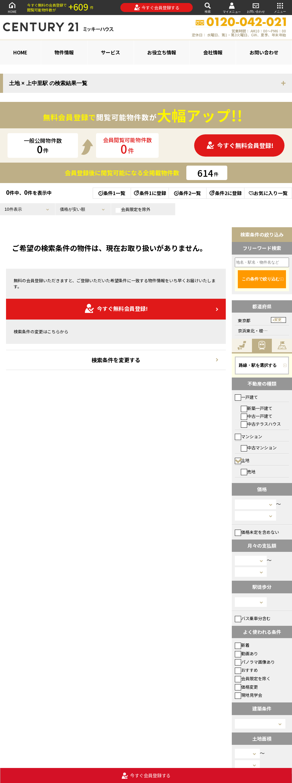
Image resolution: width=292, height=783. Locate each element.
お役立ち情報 (161, 52)
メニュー (280, 7)
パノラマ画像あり (255, 662)
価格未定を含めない (257, 532)
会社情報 (212, 52)
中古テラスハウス (261, 424)
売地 (248, 472)
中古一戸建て (256, 416)
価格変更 (246, 687)
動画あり (246, 653)
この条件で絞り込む (261, 279)
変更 (277, 320)
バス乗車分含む (253, 618)
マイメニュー (232, 8)
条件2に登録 (225, 193)
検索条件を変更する (116, 360)
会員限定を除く (253, 678)
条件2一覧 (187, 193)
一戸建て (246, 397)
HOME (12, 7)
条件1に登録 (149, 193)
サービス (110, 52)
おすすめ (246, 670)
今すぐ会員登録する (156, 8)
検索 (208, 7)
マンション (248, 436)
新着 (242, 645)
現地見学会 (248, 695)
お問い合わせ (256, 7)
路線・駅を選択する (258, 365)
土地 (242, 460)
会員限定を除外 (133, 209)
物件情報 (64, 52)
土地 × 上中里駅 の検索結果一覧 (48, 83)
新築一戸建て (256, 408)
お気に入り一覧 (268, 193)
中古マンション (259, 448)
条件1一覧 (111, 193)
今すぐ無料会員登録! (240, 145)
